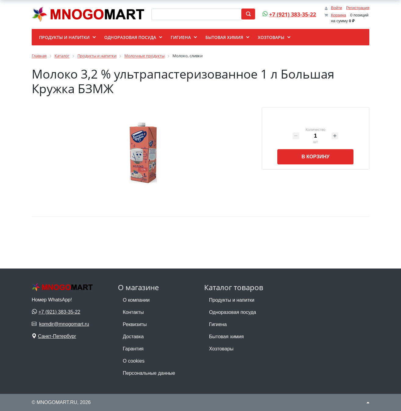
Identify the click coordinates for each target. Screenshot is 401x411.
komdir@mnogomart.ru (64, 324)
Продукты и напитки (231, 300)
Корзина (338, 15)
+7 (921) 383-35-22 (288, 14)
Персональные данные (149, 373)
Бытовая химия (226, 336)
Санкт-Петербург (57, 336)
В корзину (315, 156)
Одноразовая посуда (232, 312)
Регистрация (357, 7)
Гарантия (133, 348)
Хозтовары (221, 348)
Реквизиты (135, 324)
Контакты (133, 312)
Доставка (133, 336)
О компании (136, 300)
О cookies (133, 361)
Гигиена (218, 324)
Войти (336, 7)
